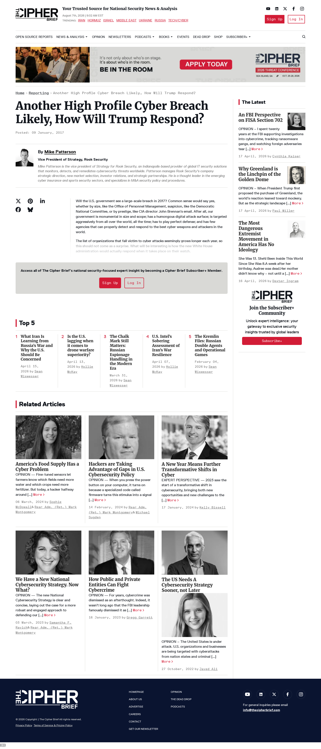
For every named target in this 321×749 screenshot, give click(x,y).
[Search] (303, 38)
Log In (296, 20)
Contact (135, 722)
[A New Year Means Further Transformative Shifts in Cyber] (195, 439)
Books (164, 38)
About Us (135, 700)
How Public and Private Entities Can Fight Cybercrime (114, 586)
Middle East (126, 21)
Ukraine (145, 21)
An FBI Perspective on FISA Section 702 (261, 118)
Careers (135, 715)
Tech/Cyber (178, 21)
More (37, 496)
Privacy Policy (24, 726)
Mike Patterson (60, 153)
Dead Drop (201, 38)
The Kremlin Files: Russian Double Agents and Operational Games (210, 347)
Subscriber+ (236, 38)
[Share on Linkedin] (42, 202)
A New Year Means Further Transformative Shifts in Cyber (191, 471)
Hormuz (94, 21)
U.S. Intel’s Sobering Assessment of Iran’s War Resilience (166, 347)
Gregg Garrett (140, 619)
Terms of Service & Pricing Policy (53, 726)
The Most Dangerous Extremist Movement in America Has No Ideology (256, 238)
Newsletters (120, 38)
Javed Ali (209, 670)
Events (183, 38)
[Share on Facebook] (18, 211)
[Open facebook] (292, 8)
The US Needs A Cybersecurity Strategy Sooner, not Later (187, 586)
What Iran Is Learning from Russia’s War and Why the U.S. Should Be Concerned (37, 349)
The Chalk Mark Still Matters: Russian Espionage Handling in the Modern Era (121, 353)
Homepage (136, 693)
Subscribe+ (272, 342)
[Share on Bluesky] (30, 211)
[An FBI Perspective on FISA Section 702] (296, 122)
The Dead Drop (181, 700)
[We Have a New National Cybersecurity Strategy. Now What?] (48, 554)
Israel (108, 21)
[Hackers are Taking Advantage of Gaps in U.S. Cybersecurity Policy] (121, 439)
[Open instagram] (301, 8)
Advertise (136, 708)
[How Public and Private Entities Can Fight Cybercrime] (121, 554)
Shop (218, 38)
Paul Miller (283, 212)
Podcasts (143, 38)
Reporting (39, 94)
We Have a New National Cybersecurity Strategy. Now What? (47, 586)
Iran (81, 21)
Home (20, 94)
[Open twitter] (284, 8)
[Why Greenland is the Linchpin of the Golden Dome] (296, 176)
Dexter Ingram (285, 282)
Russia (160, 21)
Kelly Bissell (213, 509)
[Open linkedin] (275, 8)
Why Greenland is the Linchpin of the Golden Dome (260, 175)
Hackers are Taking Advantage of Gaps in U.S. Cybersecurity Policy (117, 471)
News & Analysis (70, 38)
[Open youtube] (267, 8)
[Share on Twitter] (18, 202)
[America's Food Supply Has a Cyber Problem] (48, 439)
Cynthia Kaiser (286, 158)
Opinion (98, 38)
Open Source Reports (34, 38)
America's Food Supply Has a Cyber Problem (47, 468)
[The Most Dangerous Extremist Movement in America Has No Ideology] (296, 231)
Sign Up (273, 20)
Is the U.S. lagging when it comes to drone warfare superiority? (80, 347)
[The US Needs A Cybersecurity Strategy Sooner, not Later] (195, 554)
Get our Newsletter (143, 730)
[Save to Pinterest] (30, 202)
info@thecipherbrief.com (261, 711)
